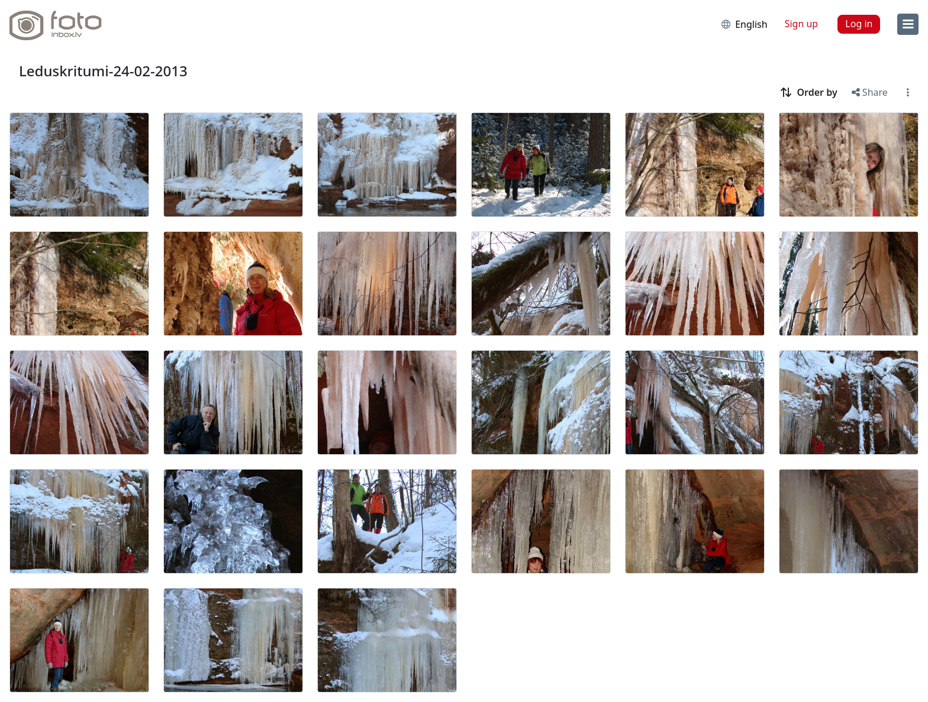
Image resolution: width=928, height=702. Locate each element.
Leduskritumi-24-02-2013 (103, 70)
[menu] (908, 24)
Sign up (802, 23)
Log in (858, 23)
